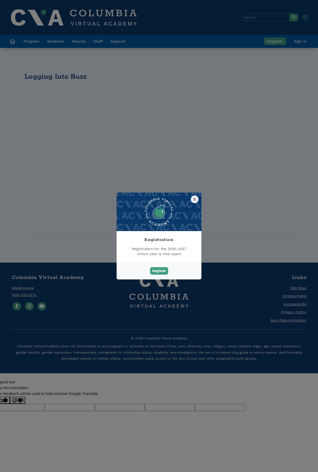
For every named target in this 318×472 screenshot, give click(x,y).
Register (159, 271)
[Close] (195, 199)
